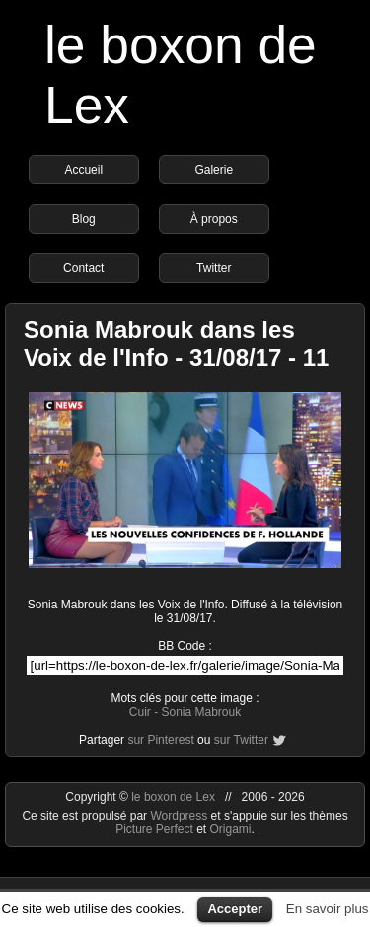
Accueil (83, 170)
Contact (83, 268)
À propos (214, 219)
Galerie (213, 170)
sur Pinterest (160, 740)
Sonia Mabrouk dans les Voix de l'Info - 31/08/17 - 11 (176, 344)
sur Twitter (241, 740)
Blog (84, 219)
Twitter (213, 268)
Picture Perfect (154, 829)
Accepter (234, 908)
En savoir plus (327, 908)
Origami (231, 829)
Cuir (140, 712)
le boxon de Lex (173, 797)
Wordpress (180, 815)
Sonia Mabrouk (201, 712)
